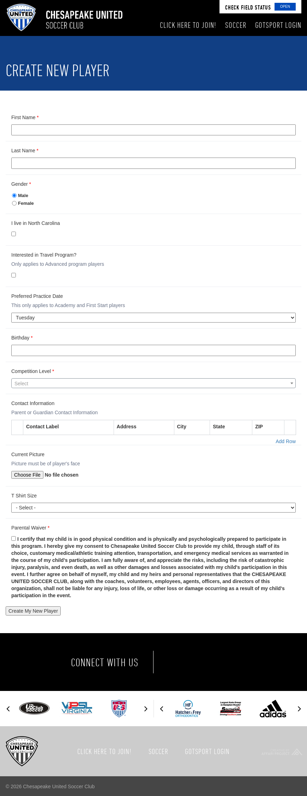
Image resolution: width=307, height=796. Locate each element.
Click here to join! (104, 751)
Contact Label (42, 426)
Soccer (158, 751)
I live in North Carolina (35, 223)
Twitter (209, 662)
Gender (21, 184)
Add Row (286, 441)
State (219, 426)
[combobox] (153, 383)
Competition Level (32, 371)
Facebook (179, 662)
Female (23, 203)
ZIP (259, 426)
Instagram (239, 662)
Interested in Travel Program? (43, 255)
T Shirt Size (24, 495)
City (181, 426)
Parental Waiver (30, 528)
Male (20, 195)
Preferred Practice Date (37, 296)
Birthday (22, 338)
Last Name (24, 150)
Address (127, 426)
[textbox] (153, 383)
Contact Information (32, 403)
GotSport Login (207, 751)
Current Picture (27, 454)
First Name (25, 117)
